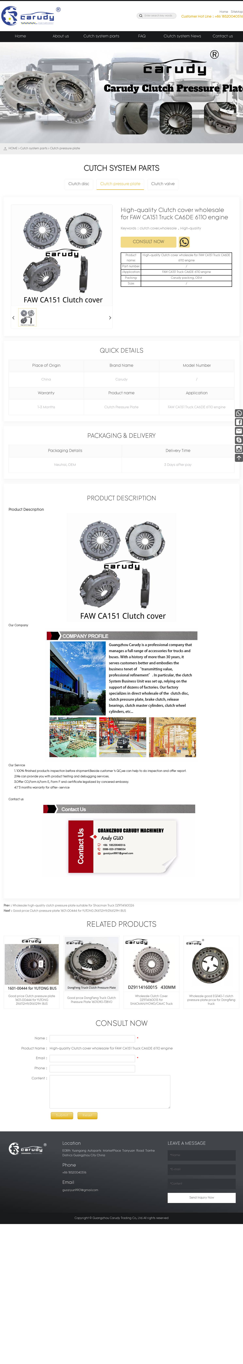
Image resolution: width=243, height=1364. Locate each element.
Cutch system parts (101, 36)
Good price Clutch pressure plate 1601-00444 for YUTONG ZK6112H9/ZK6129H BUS (65, 911)
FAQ (142, 36)
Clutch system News (182, 36)
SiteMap (237, 12)
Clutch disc (78, 184)
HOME (13, 148)
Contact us (223, 36)
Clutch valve (163, 184)
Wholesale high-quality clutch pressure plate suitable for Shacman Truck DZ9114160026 (69, 905)
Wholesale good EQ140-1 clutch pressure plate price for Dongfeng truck (211, 1000)
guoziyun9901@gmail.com (80, 1190)
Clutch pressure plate (65, 148)
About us (61, 36)
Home (224, 12)
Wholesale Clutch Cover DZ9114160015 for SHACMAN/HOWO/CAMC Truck (151, 1000)
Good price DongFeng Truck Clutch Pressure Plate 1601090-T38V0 (91, 1000)
